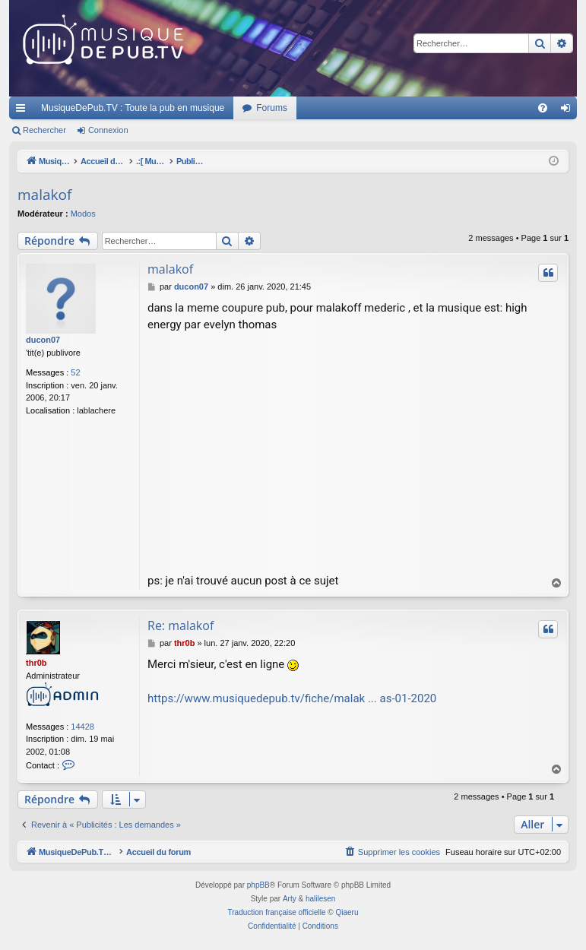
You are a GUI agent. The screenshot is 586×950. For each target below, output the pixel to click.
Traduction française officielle (277, 912)
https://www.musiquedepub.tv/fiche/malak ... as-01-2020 (291, 698)
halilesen (320, 899)
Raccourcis (23, 111)
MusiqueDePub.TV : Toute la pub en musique (132, 108)
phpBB (258, 885)
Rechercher (44, 130)
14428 (82, 726)
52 (75, 372)
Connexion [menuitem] (569, 111)
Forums (271, 108)
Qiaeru (346, 912)
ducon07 (43, 339)
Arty (289, 899)
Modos (83, 213)
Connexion (108, 130)
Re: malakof (180, 625)
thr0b (36, 662)
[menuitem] (542, 108)
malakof (44, 194)
